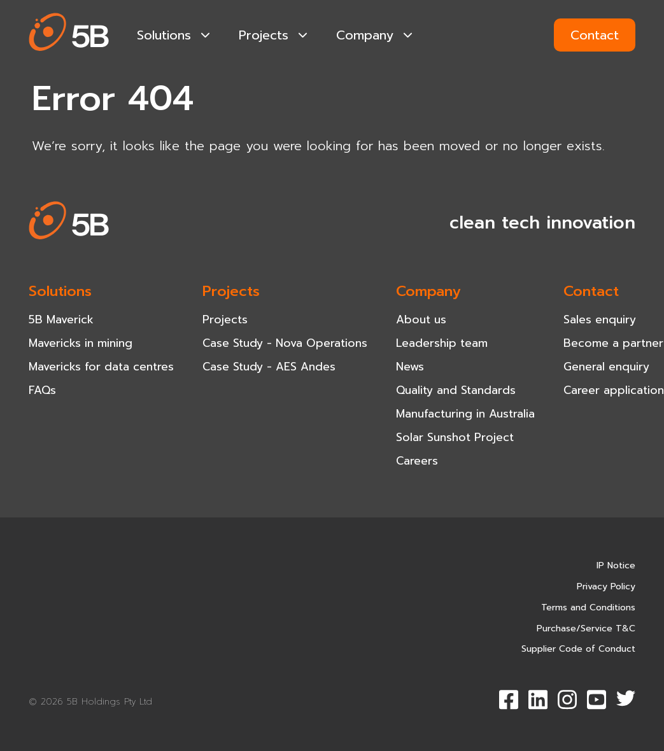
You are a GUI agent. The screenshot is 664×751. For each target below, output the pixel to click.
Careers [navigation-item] (417, 461)
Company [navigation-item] (374, 35)
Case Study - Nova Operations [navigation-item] (284, 343)
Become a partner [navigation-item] (613, 343)
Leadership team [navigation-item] (442, 343)
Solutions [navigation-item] (173, 35)
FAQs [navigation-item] (42, 390)
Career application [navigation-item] (613, 390)
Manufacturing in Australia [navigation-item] (465, 413)
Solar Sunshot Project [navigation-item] (455, 437)
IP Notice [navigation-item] (616, 565)
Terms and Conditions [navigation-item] (588, 607)
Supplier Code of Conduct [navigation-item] (578, 649)
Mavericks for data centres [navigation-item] (101, 366)
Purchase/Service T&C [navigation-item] (586, 628)
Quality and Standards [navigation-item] (456, 390)
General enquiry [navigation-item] (606, 366)
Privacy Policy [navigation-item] (606, 586)
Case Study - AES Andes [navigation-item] (269, 366)
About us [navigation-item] (421, 319)
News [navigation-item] (410, 366)
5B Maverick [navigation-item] (61, 319)
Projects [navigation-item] (273, 35)
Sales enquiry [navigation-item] (599, 319)
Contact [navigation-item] (591, 291)
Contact (594, 35)
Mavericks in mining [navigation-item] (80, 343)
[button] (69, 35)
